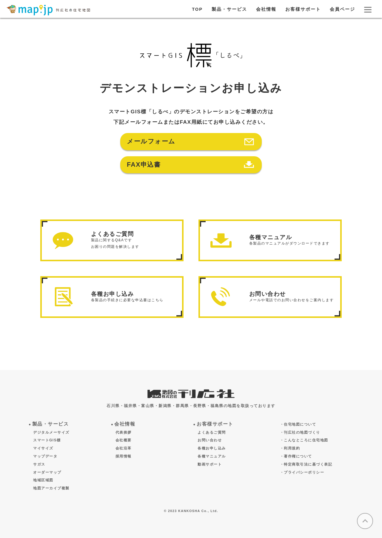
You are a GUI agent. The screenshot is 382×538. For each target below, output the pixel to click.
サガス (39, 464)
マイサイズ (43, 448)
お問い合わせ (210, 440)
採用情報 (123, 456)
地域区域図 (43, 480)
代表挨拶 (123, 432)
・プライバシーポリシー (302, 472)
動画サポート (210, 464)
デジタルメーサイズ (51, 432)
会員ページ (342, 9)
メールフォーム (151, 141)
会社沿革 (123, 448)
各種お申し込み (212, 448)
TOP (197, 9)
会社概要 (123, 440)
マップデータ (45, 456)
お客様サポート (303, 9)
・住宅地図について (298, 424)
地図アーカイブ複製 (51, 488)
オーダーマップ (47, 472)
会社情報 (266, 9)
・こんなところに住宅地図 (304, 440)
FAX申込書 (144, 164)
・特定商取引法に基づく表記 (306, 464)
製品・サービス (229, 9)
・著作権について (296, 456)
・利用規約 (290, 448)
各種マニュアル (212, 456)
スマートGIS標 (47, 440)
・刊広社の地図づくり (300, 432)
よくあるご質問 (212, 432)
